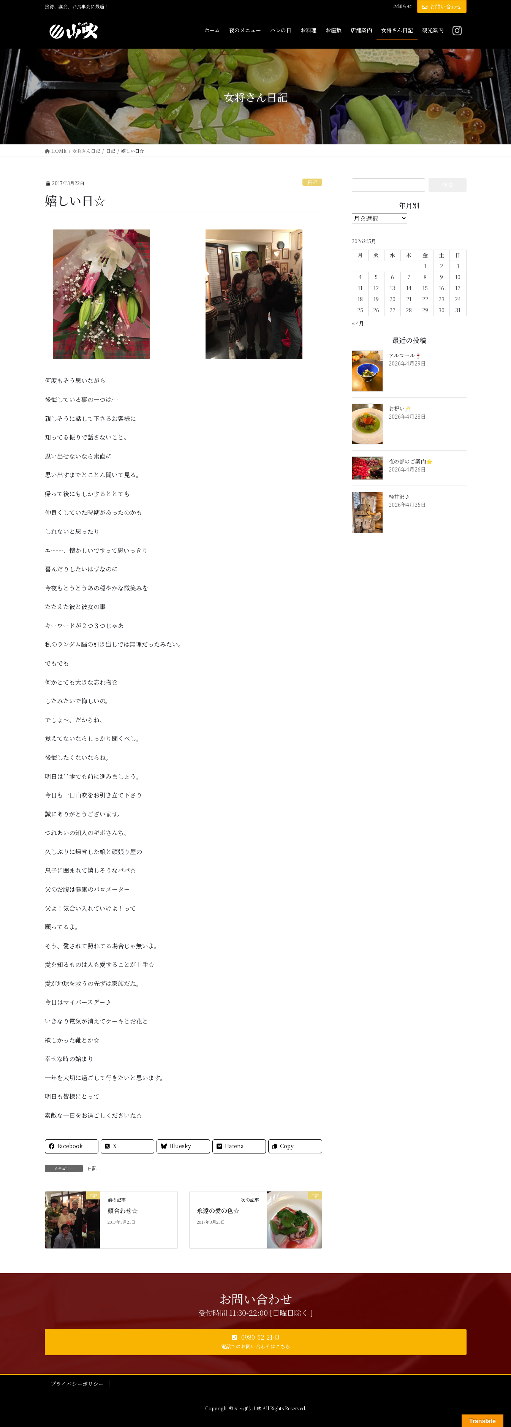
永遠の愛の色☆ (218, 1210)
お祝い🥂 (400, 408)
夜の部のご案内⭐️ (410, 461)
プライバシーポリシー (77, 1383)
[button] (256, 1342)
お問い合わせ (442, 6)
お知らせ (402, 6)
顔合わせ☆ (123, 1210)
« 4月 (358, 323)
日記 (312, 182)
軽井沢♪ (399, 496)
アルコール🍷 (405, 355)
